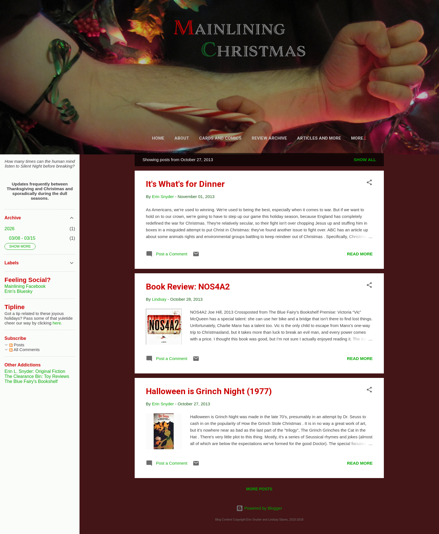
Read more (360, 255)
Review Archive (268, 138)
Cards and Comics (219, 138)
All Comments (24, 349)
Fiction (359, 138)
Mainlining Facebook (25, 286)
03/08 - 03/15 (22, 238)
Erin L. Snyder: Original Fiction (34, 371)
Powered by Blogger (259, 508)
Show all (365, 160)
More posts (259, 490)
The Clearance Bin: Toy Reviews (36, 376)
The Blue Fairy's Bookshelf (31, 381)
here (57, 323)
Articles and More (318, 138)
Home (157, 138)
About (181, 138)
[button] (369, 184)
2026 (9, 228)
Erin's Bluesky (18, 291)
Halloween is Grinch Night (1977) (209, 392)
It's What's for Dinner (185, 185)
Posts (16, 344)
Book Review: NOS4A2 (188, 288)
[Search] (380, 15)
